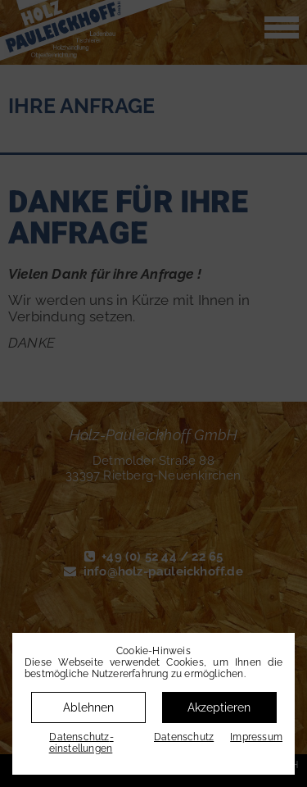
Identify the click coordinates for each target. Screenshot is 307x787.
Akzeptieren (219, 707)
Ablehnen (88, 707)
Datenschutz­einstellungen (81, 742)
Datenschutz (184, 737)
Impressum (256, 737)
